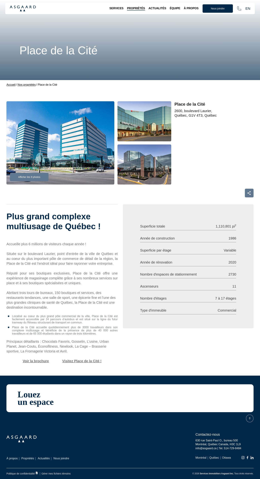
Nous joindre (61, 458)
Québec (214, 457)
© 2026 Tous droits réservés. (223, 473)
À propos (191, 8)
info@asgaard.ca (205, 448)
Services (116, 8)
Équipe (175, 8)
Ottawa (226, 457)
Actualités (157, 8)
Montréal (200, 457)
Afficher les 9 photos (29, 177)
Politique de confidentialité (22, 473)
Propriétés (136, 8)
